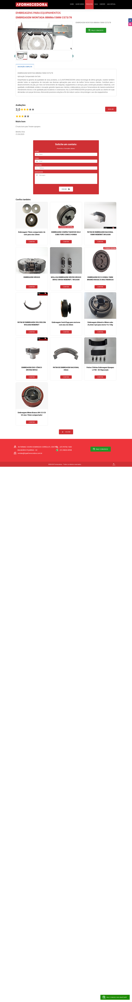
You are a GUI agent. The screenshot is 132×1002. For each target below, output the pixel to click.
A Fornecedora (57, 464)
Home (72, 4)
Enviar (66, 189)
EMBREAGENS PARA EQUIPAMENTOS (38, 13)
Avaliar (111, 109)
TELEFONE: (38, 165)
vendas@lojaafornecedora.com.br (30, 453)
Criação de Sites (114, 464)
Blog (96, 4)
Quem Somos (80, 4)
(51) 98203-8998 (66, 450)
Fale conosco (95, 30)
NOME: (37, 151)
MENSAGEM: (39, 172)
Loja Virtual (111, 4)
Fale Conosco (100, 449)
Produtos (89, 4)
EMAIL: (37, 158)
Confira (32, 242)
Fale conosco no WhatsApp (114, 997)
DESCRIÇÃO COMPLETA (25, 67)
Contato (102, 4)
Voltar (66, 431)
